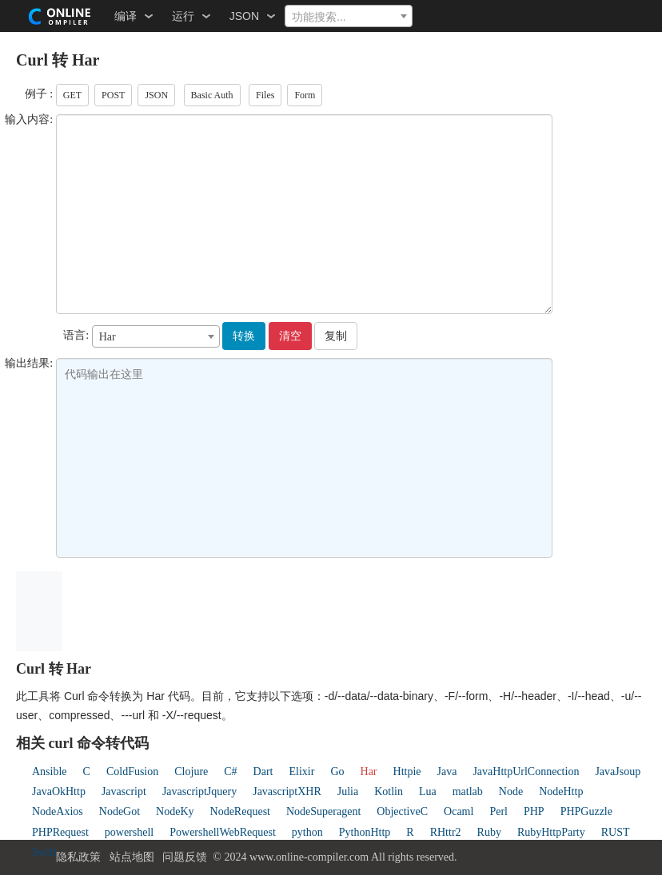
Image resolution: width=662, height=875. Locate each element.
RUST (615, 832)
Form (304, 95)
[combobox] (349, 16)
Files (265, 95)
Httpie (407, 772)
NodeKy (174, 811)
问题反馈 (184, 857)
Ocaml (458, 811)
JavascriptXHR (287, 791)
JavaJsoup (617, 772)
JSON (156, 95)
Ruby (489, 832)
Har (369, 772)
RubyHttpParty (551, 832)
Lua (428, 791)
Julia (347, 791)
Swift (44, 852)
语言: (76, 335)
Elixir (302, 772)
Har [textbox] (107, 337)
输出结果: (29, 363)
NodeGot (119, 811)
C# (230, 772)
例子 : (39, 94)
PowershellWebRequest (222, 832)
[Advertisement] (354, 608)
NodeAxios (57, 811)
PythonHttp (365, 832)
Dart (263, 772)
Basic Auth (212, 95)
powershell (129, 832)
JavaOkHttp (59, 791)
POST (113, 95)
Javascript (124, 791)
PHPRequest (60, 832)
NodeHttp (561, 791)
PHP (534, 811)
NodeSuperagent (323, 811)
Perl (498, 811)
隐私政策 (78, 857)
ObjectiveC (402, 811)
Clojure (191, 772)
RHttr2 (445, 832)
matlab (468, 791)
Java (447, 772)
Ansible (49, 772)
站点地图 (132, 857)
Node (511, 791)
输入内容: (29, 119)
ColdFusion (132, 772)
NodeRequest (240, 811)
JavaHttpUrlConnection (526, 772)
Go (337, 772)
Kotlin (388, 791)
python (307, 832)
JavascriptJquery (199, 791)
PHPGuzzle (586, 811)
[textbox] (348, 17)
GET (72, 95)
